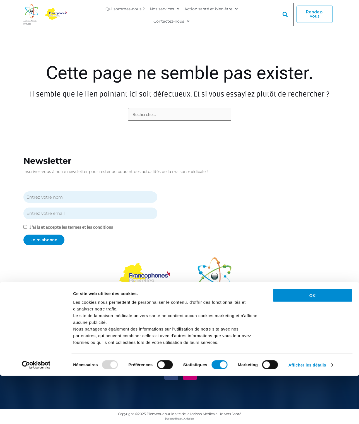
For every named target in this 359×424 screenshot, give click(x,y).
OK (312, 343)
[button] (164, 10)
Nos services (164, 10)
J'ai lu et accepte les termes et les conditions (75, 227)
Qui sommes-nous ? (125, 10)
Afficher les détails (307, 413)
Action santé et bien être (211, 10)
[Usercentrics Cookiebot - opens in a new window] (36, 413)
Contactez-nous (171, 19)
